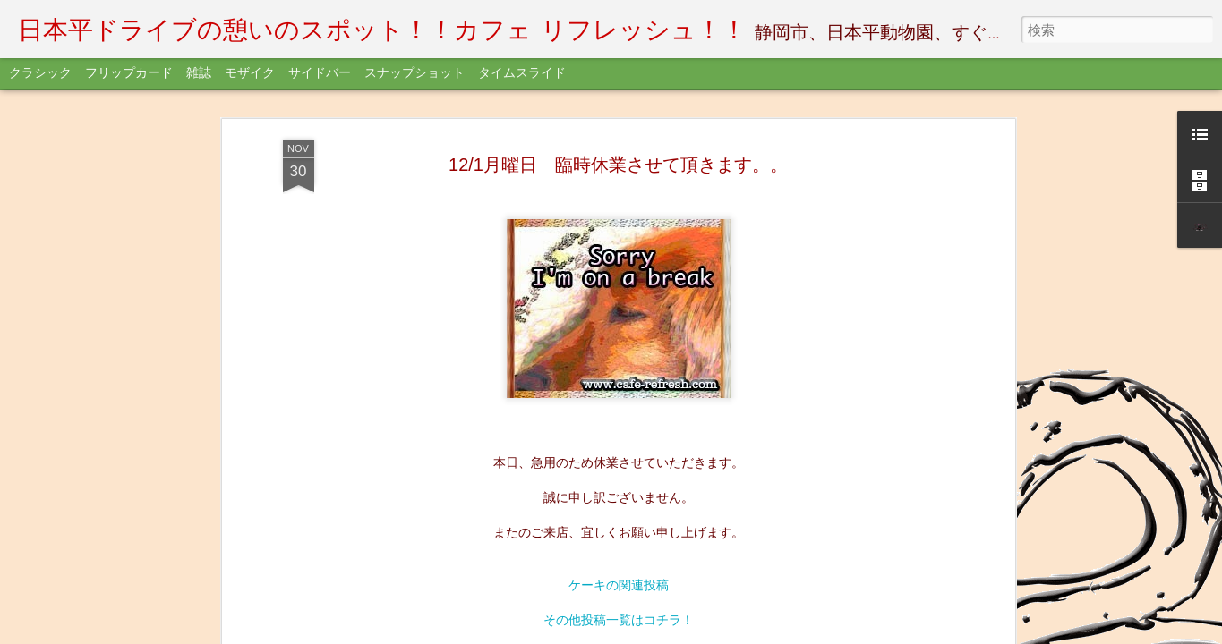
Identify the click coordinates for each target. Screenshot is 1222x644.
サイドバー (319, 73)
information (640, 253)
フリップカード (129, 73)
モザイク (250, 73)
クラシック (40, 73)
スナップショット (414, 73)
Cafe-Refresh (716, 228)
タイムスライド (522, 73)
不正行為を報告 (668, 632)
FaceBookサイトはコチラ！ (618, 114)
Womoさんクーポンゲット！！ (618, 149)
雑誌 (198, 73)
